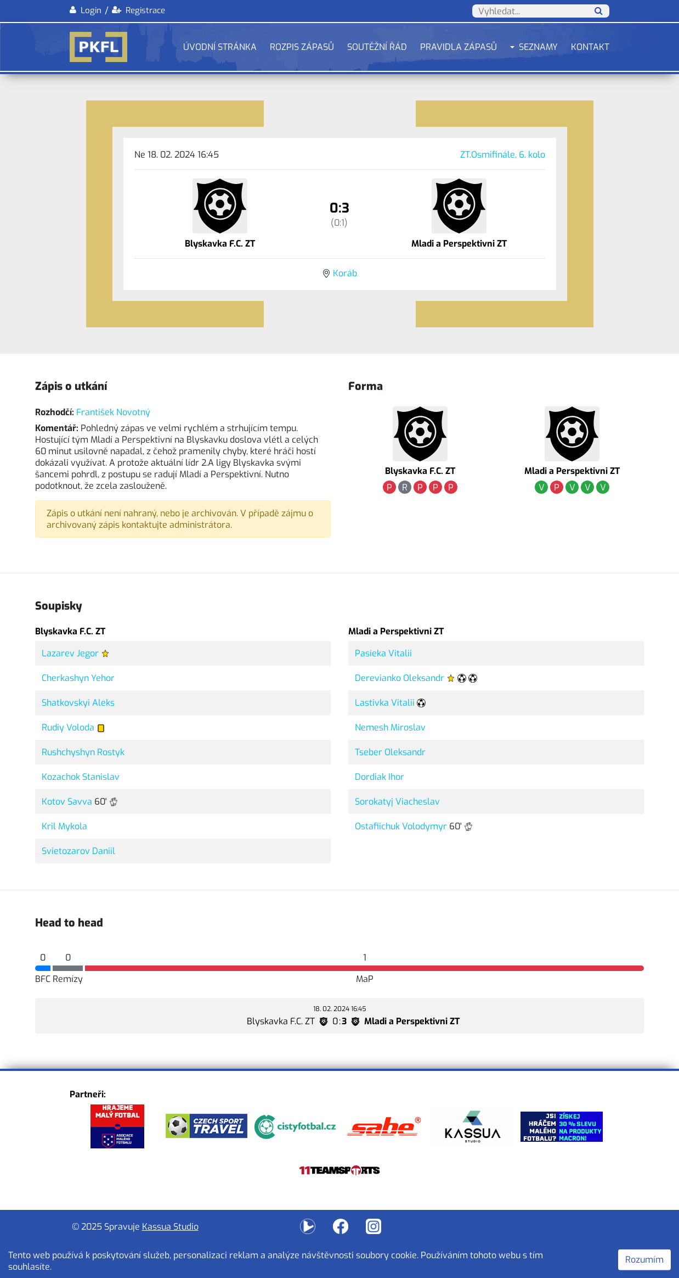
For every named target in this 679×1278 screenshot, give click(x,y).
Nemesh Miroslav (390, 727)
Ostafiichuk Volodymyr (401, 826)
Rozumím (644, 1259)
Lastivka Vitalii (385, 702)
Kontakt (590, 47)
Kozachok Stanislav (81, 777)
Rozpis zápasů (302, 47)
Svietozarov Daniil (78, 851)
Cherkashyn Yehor (78, 678)
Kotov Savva (67, 801)
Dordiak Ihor (379, 777)
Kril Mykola (64, 826)
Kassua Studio (170, 1226)
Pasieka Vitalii (383, 653)
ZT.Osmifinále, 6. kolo (502, 154)
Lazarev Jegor (70, 653)
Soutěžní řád (377, 47)
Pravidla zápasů (458, 47)
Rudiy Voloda (68, 727)
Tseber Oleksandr (390, 752)
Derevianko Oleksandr (399, 678)
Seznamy (538, 47)
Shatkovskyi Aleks (78, 702)
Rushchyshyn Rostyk (83, 752)
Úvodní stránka (220, 47)
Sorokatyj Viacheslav (397, 801)
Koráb (345, 273)
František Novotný (113, 412)
